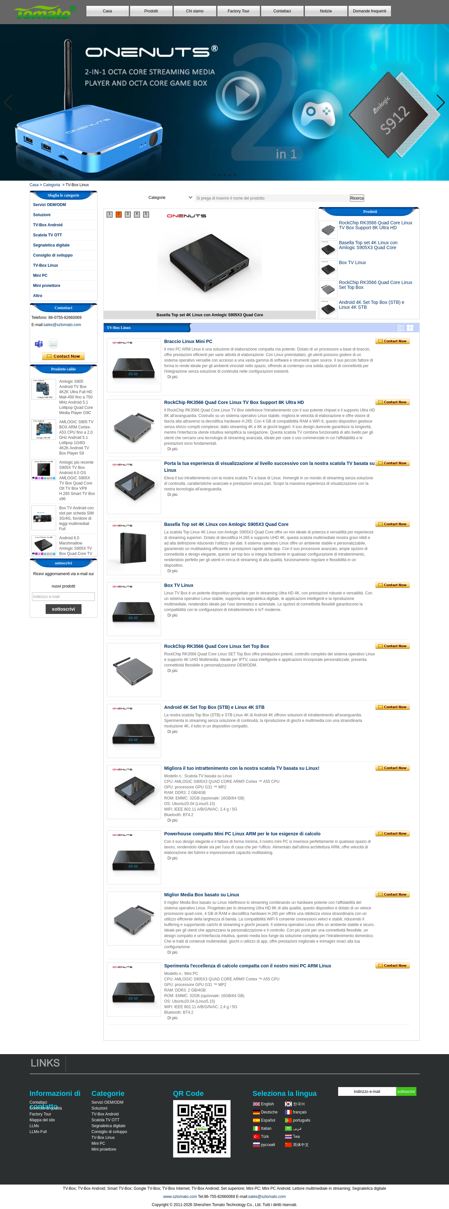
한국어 (299, 1104)
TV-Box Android (48, 225)
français (300, 1112)
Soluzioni (42, 215)
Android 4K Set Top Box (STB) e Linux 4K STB (372, 305)
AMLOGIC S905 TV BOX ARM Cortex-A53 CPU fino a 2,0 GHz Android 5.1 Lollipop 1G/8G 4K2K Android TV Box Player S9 (76, 441)
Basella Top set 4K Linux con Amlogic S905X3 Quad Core (368, 245)
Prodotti (151, 11)
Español (268, 1120)
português (301, 1120)
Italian (266, 1128)
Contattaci (282, 11)
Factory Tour (238, 11)
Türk (265, 1136)
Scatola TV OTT (47, 235)
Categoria (51, 185)
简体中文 (301, 1144)
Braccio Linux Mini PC (188, 341)
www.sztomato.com (180, 1196)
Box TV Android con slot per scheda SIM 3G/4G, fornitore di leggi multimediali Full (76, 522)
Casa (107, 11)
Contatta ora (63, 356)
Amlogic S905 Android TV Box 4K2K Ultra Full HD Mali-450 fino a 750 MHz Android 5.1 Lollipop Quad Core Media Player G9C (76, 401)
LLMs (34, 1126)
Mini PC (40, 275)
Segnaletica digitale (51, 245)
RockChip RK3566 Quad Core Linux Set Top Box (375, 285)
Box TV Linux (352, 262)
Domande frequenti (369, 11)
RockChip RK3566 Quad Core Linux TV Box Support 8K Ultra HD (210, 315)
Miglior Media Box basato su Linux (201, 894)
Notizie (326, 11)
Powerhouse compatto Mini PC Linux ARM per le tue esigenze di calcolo (242, 833)
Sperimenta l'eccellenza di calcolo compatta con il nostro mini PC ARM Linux (247, 965)
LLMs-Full (38, 1131)
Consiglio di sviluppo (53, 255)
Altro (37, 295)
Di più (173, 377)
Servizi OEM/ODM (49, 204)
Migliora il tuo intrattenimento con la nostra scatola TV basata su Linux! (242, 768)
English (267, 1104)
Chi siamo (194, 11)
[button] (214, 175)
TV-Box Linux (45, 265)
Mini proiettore (46, 285)
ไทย (296, 1136)
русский (268, 1144)
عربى (297, 1128)
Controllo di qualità (46, 1108)
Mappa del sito (42, 1120)
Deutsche (269, 1112)
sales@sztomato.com (62, 324)
